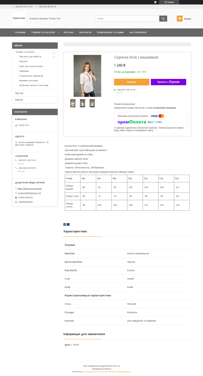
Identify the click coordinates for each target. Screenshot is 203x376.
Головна (20, 32)
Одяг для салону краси (31, 66)
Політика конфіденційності (119, 372)
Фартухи (23, 61)
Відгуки (19, 99)
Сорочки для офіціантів (31, 76)
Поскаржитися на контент (94, 372)
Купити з (168, 82)
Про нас (69, 32)
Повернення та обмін (110, 32)
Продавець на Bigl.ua (101, 369)
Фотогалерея (138, 32)
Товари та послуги (43, 32)
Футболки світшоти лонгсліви (33, 85)
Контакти (85, 32)
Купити (131, 82)
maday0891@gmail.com (29, 193)
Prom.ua (116, 366)
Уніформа (24, 71)
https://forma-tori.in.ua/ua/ (30, 188)
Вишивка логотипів (28, 80)
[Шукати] (163, 19)
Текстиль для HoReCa (30, 56)
